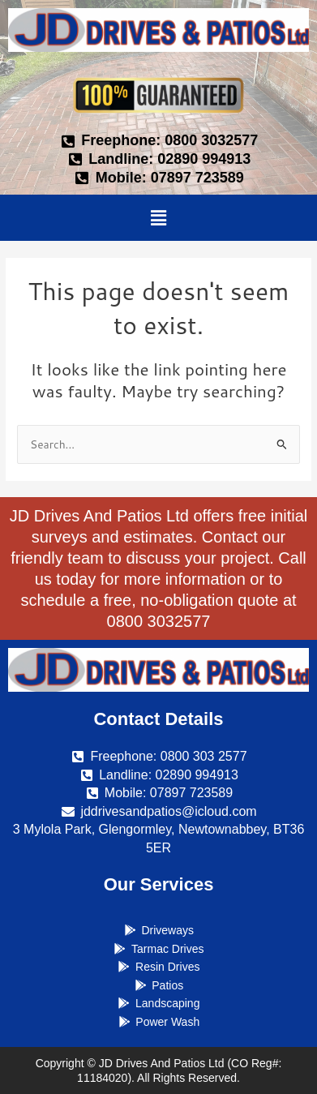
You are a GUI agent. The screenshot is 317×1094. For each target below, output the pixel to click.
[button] (158, 218)
